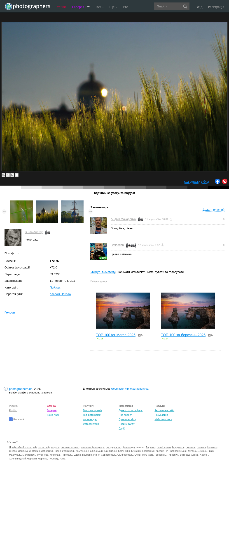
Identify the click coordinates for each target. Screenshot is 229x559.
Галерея (81, 7)
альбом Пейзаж (60, 294)
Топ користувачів (92, 410)
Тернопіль (160, 454)
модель (55, 447)
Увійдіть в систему (102, 272)
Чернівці (53, 458)
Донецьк (23, 451)
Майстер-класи (163, 419)
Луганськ (193, 451)
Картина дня (90, 419)
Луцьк (202, 451)
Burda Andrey (34, 232)
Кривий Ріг (162, 451)
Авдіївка (150, 447)
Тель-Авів (147, 454)
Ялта (62, 458)
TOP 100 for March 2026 (116, 335)
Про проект (125, 415)
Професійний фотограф (23, 447)
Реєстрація (216, 7)
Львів (211, 451)
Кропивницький (178, 451)
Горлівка (212, 447)
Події (122, 428)
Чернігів (42, 458)
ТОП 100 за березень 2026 (183, 335)
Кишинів (136, 451)
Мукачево (42, 454)
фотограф (43, 447)
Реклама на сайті (164, 410)
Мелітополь (29, 454)
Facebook (16, 419)
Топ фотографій (92, 415)
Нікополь (67, 454)
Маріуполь (15, 454)
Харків (195, 454)
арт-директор (113, 447)
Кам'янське (110, 451)
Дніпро (13, 451)
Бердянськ (178, 447)
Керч (121, 451)
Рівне (96, 454)
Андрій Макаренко (123, 219)
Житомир (34, 451)
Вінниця (201, 447)
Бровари (191, 447)
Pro (125, 7)
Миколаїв (55, 454)
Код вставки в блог (196, 181)
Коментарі (53, 415)
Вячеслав (117, 245)
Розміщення (161, 415)
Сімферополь (125, 454)
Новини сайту (127, 424)
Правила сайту (127, 419)
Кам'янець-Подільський (89, 451)
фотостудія (129, 447)
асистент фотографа (93, 447)
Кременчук (148, 451)
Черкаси (32, 458)
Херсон (204, 454)
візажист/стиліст (70, 447)
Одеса (77, 454)
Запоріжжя (47, 451)
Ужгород (185, 454)
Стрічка (61, 7)
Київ (127, 451)
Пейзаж (55, 287)
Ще (113, 7)
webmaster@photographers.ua (129, 388)
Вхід (199, 7)
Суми (137, 454)
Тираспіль (173, 454)
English (13, 410)
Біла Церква (164, 447)
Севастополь (108, 454)
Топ (99, 7)
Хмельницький (17, 458)
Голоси (10, 312)
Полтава (87, 454)
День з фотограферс (131, 410)
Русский (13, 405)
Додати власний (213, 209)
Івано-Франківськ (64, 451)
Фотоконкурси (91, 424)
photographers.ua (20, 389)
